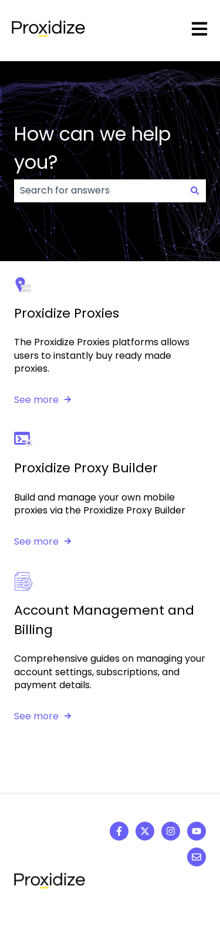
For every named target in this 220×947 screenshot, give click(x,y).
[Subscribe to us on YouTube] (196, 831)
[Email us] (196, 857)
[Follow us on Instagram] (170, 831)
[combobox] (99, 190)
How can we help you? (92, 148)
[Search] (195, 190)
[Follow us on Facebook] (119, 831)
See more (36, 399)
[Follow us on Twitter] (145, 831)
